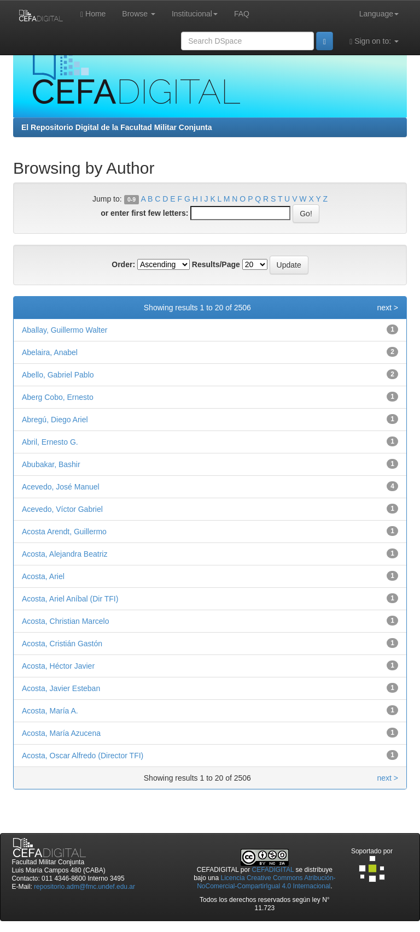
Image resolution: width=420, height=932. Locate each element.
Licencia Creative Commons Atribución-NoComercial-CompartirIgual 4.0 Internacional (266, 882)
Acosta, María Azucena (61, 733)
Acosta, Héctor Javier (58, 666)
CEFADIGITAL (273, 870)
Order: (123, 264)
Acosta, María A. (50, 710)
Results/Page (216, 264)
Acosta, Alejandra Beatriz (64, 554)
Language (379, 13)
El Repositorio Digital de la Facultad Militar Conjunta (116, 127)
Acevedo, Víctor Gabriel (62, 509)
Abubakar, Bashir (51, 464)
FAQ (241, 13)
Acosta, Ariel (43, 576)
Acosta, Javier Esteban (61, 688)
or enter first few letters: (144, 213)
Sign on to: (374, 41)
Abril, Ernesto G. (50, 442)
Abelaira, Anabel (50, 352)
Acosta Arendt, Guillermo (64, 531)
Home (93, 14)
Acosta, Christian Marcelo (65, 621)
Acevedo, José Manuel (61, 486)
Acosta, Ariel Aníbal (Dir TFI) (70, 598)
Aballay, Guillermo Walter (64, 330)
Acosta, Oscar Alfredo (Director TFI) (82, 755)
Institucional (195, 13)
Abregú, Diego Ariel (55, 419)
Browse (138, 13)
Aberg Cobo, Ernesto (58, 397)
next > (387, 307)
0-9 (131, 199)
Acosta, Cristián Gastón (62, 643)
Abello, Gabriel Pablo (58, 374)
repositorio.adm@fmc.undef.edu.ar (84, 886)
